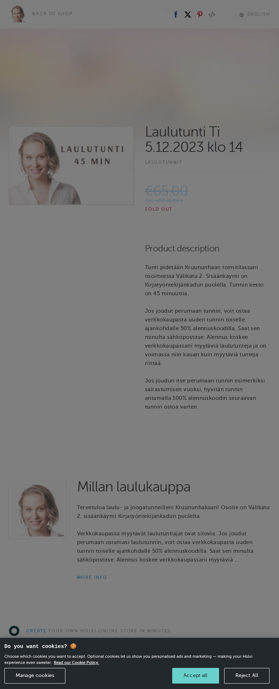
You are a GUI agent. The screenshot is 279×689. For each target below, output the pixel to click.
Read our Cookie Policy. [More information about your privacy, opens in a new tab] (76, 669)
